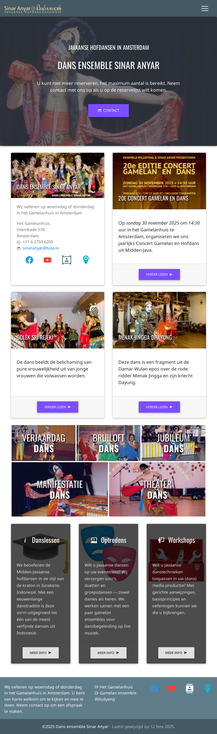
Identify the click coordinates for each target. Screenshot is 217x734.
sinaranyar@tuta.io (41, 248)
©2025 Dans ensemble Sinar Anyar (76, 726)
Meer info (40, 653)
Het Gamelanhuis (114, 687)
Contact (108, 110)
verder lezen (159, 274)
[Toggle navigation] (204, 8)
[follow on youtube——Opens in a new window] (34, 260)
